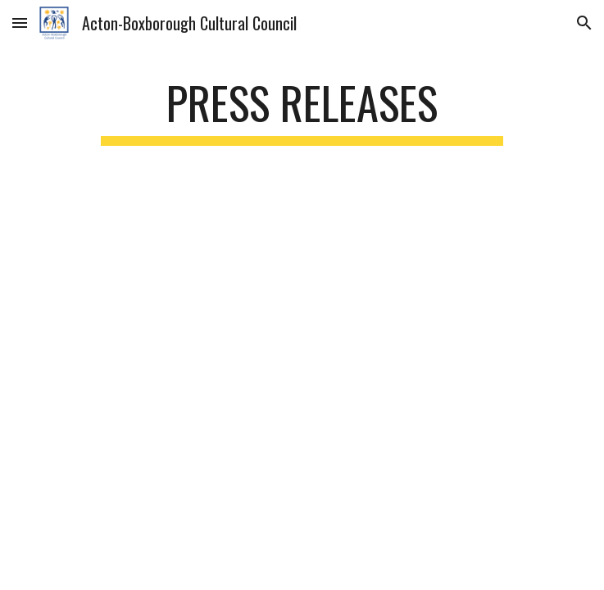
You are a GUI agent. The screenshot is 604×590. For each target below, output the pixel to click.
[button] (19, 22)
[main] (302, 110)
